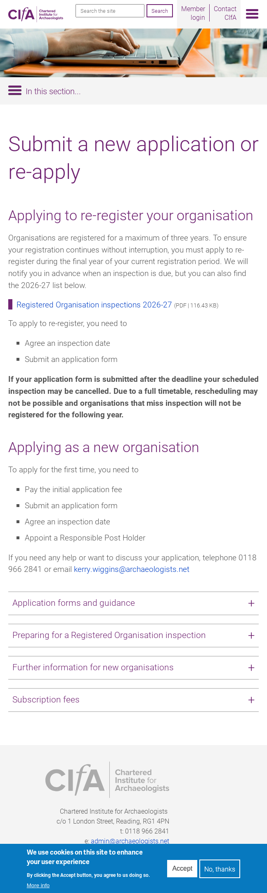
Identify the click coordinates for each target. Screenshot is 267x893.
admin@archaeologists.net (130, 840)
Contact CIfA (225, 12)
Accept (182, 871)
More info (38, 889)
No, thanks (219, 872)
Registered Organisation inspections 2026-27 (94, 304)
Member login (193, 12)
